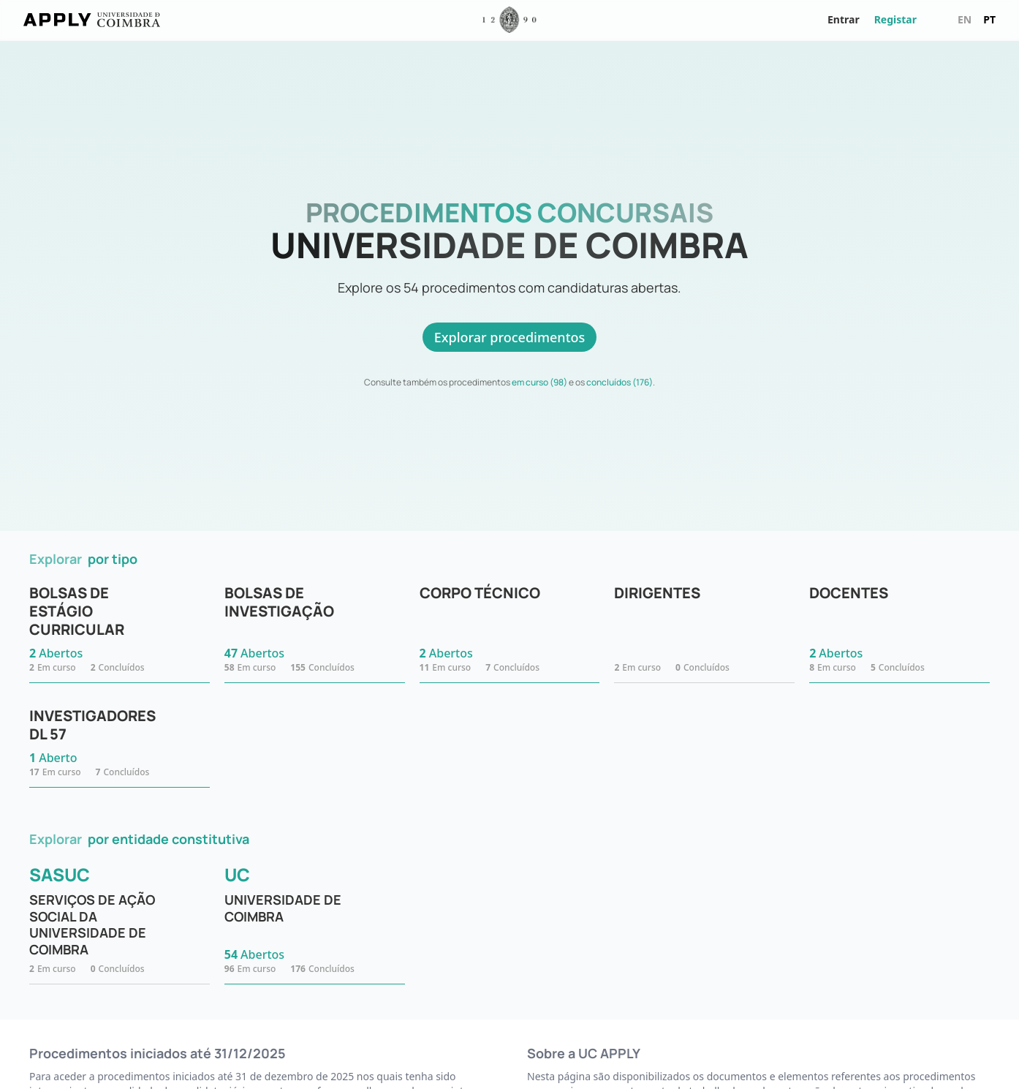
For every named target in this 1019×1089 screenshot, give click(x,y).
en (964, 19)
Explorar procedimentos (510, 337)
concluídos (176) (619, 382)
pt (989, 19)
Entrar (843, 19)
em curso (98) (539, 382)
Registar (895, 19)
